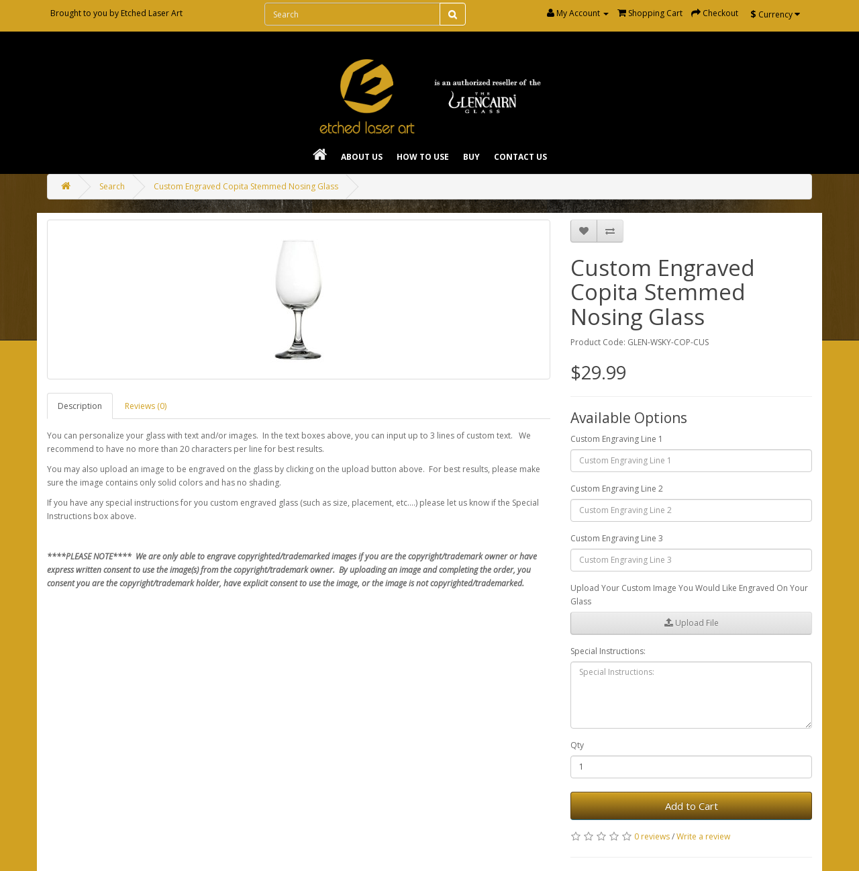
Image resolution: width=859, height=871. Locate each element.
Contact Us (520, 157)
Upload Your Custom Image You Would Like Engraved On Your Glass (689, 594)
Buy (471, 157)
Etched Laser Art (152, 13)
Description (80, 406)
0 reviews (652, 836)
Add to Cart (691, 806)
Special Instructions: (608, 651)
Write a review (703, 836)
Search (112, 186)
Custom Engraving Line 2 (616, 488)
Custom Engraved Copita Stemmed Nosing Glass (246, 186)
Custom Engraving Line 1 (616, 439)
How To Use (423, 157)
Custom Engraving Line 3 (616, 538)
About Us (362, 157)
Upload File (691, 623)
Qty (577, 745)
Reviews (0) (145, 406)
